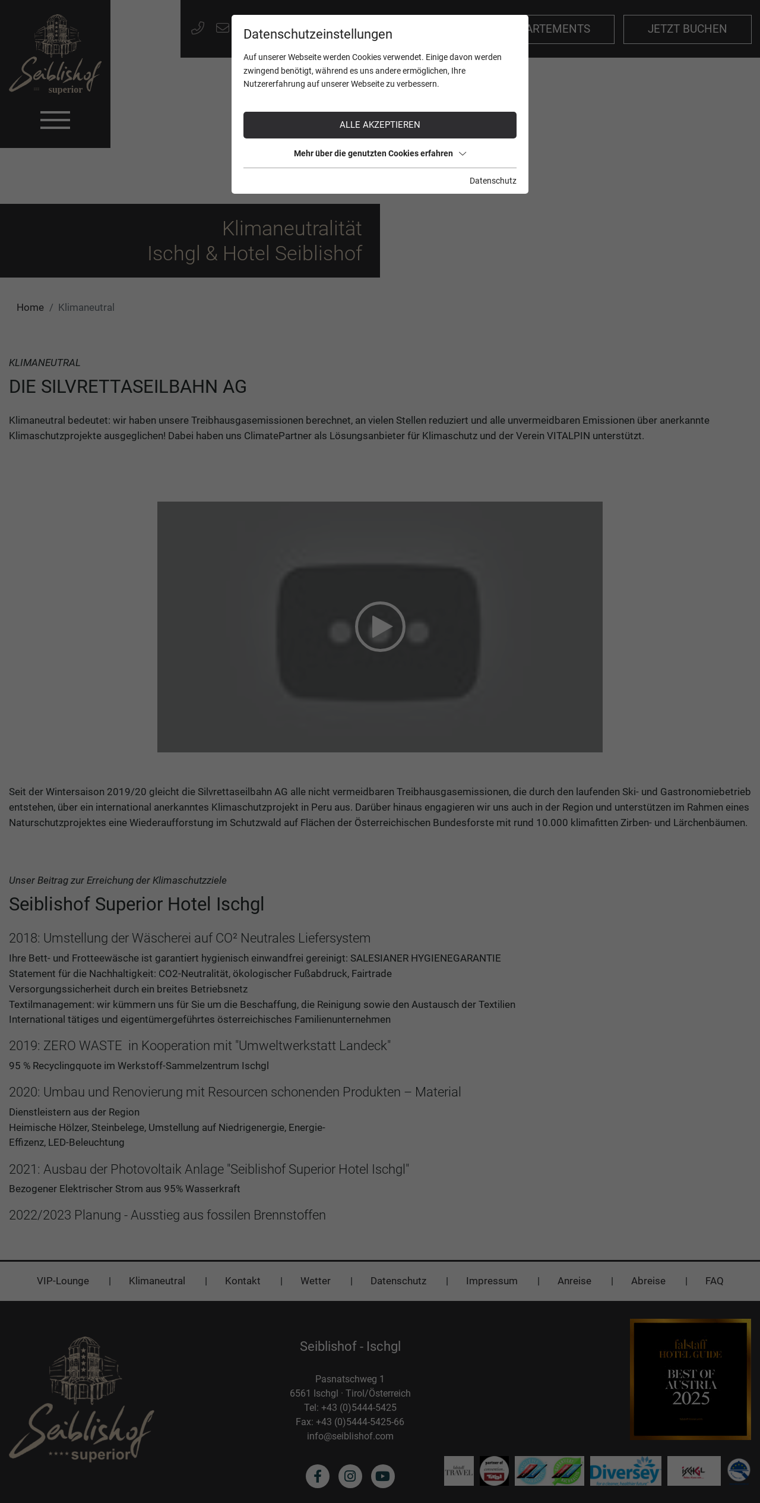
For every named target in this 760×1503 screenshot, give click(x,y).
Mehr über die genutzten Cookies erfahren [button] (380, 153)
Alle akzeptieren (380, 124)
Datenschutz (493, 180)
